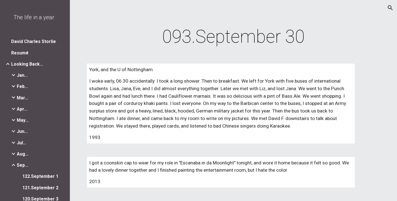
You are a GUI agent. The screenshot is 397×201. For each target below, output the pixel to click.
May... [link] (23, 120)
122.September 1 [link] (40, 176)
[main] (233, 36)
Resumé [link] (20, 53)
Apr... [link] (22, 109)
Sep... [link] (22, 165)
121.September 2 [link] (40, 187)
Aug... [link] (23, 154)
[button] (390, 8)
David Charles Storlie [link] (33, 41)
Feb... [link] (22, 86)
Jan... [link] (22, 75)
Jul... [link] (21, 142)
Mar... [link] (22, 97)
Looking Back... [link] (27, 64)
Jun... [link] (22, 131)
